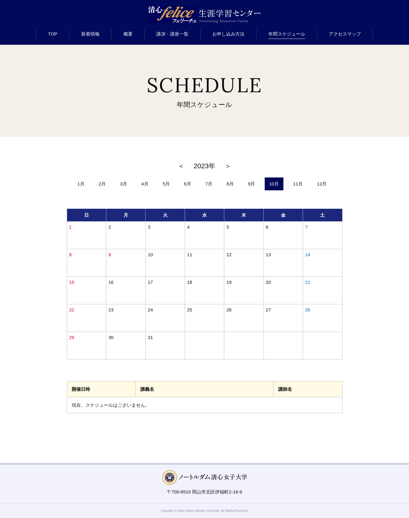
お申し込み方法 (228, 33)
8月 (230, 183)
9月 (251, 183)
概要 (128, 33)
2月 (102, 183)
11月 (298, 183)
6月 (187, 183)
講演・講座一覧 (172, 33)
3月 (123, 183)
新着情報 (90, 33)
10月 (274, 183)
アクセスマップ (345, 33)
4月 (144, 183)
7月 (208, 183)
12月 (322, 183)
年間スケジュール (286, 33)
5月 (166, 183)
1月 (81, 183)
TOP (53, 33)
